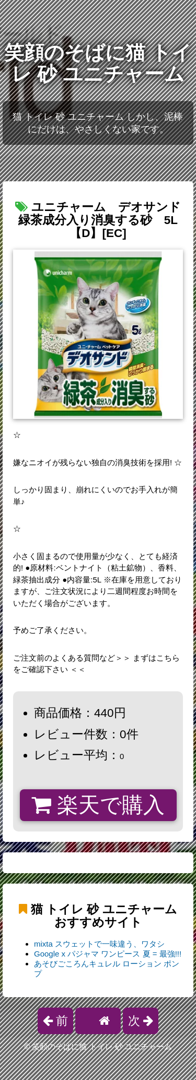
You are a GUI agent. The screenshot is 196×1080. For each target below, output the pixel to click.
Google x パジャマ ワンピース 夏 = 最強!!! (107, 953)
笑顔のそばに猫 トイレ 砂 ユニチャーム (97, 63)
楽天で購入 (98, 805)
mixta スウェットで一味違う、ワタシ (99, 943)
